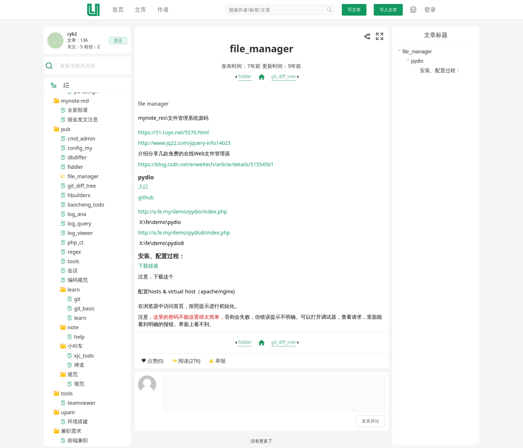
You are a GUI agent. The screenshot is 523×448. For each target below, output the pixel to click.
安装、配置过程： (440, 70)
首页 (118, 9)
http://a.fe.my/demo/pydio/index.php (182, 211)
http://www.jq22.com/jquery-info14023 (184, 142)
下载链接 (148, 265)
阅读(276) (189, 360)
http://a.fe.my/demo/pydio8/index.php (184, 232)
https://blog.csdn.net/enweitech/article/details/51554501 (206, 164)
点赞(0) (155, 360)
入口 (143, 186)
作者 (163, 9)
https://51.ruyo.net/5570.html (173, 132)
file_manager (417, 51)
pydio (417, 61)
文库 (140, 9)
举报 (220, 360)
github (146, 197)
